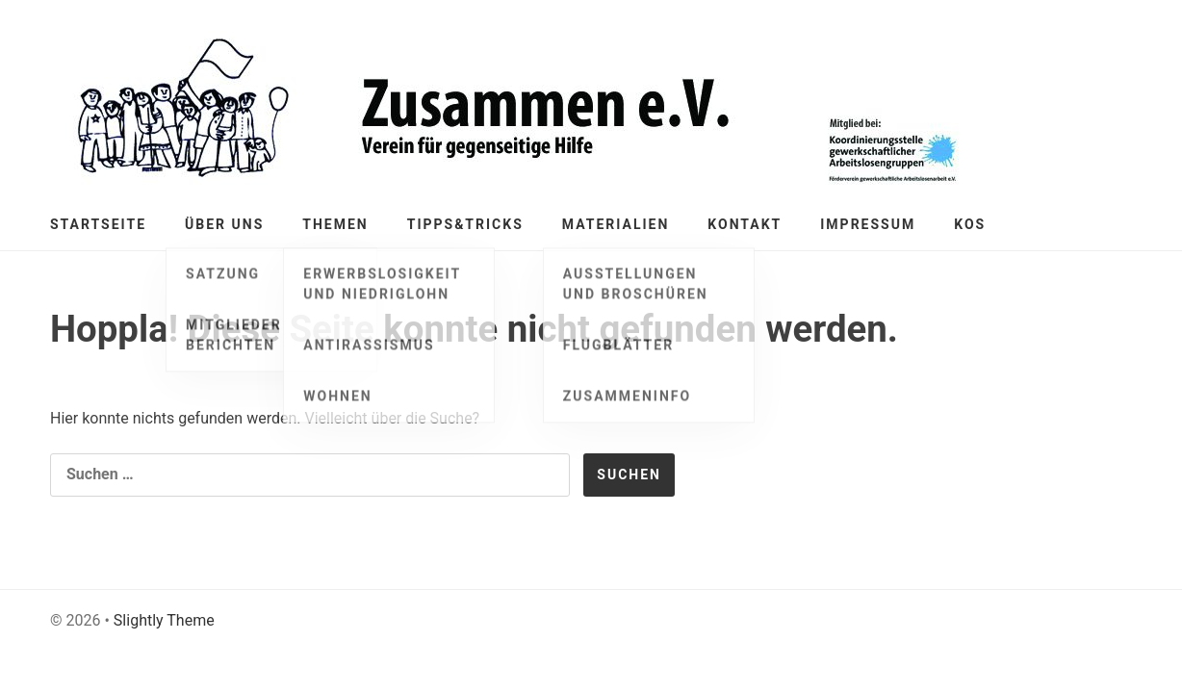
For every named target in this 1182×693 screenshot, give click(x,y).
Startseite (98, 224)
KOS (970, 224)
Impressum (867, 224)
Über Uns (224, 224)
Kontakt (744, 224)
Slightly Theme (164, 620)
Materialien (616, 224)
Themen (335, 224)
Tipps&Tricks (465, 224)
